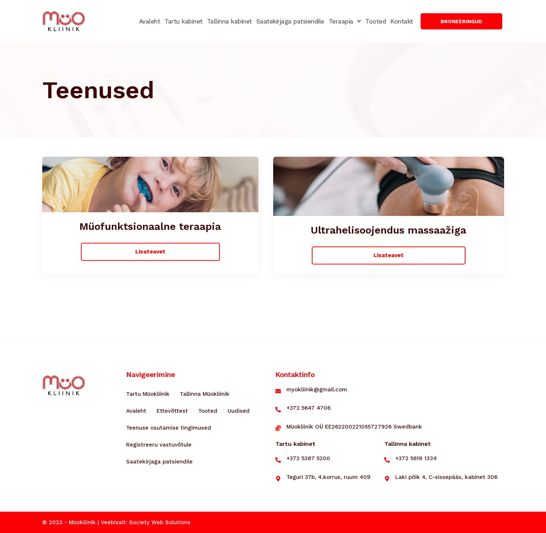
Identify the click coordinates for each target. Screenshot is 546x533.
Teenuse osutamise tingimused (168, 427)
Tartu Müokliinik (147, 394)
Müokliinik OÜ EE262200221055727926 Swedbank (354, 426)
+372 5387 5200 (308, 458)
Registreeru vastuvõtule (159, 444)
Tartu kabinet (183, 21)
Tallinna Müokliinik (204, 394)
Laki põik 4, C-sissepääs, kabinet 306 (446, 477)
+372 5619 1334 (416, 458)
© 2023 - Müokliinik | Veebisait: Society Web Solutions (116, 522)
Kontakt (401, 21)
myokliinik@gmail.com (316, 389)
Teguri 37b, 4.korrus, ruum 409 (328, 477)
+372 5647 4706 (308, 408)
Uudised (239, 411)
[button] (462, 21)
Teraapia (345, 21)
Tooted (375, 21)
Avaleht (149, 21)
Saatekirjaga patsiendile (290, 21)
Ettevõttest (172, 411)
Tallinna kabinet (229, 21)
